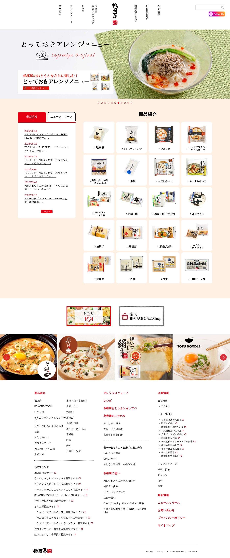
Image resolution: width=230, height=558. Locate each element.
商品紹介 (60, 16)
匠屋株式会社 (168, 423)
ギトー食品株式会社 (171, 449)
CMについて (110, 458)
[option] (29, 357)
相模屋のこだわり (135, 16)
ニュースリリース (169, 502)
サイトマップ (166, 525)
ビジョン (163, 475)
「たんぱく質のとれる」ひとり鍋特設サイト (58, 512)
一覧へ (47, 211)
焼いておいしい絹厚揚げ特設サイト (53, 534)
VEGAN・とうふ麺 (44, 448)
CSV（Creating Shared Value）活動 (124, 503)
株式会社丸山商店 (170, 456)
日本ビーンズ (73, 451)
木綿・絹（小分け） (77, 400)
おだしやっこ (41, 437)
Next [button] (223, 357)
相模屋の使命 (111, 486)
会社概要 (163, 400)
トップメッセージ (167, 464)
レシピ (83, 16)
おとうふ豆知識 (112, 453)
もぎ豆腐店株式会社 (171, 419)
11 (131, 103)
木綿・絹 (39, 454)
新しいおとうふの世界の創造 (119, 480)
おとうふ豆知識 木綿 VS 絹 (119, 464)
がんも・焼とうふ (76, 428)
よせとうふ (72, 406)
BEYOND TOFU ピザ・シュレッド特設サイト (59, 495)
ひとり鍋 (39, 412)
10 (128, 103)
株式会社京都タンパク (172, 427)
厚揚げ (70, 417)
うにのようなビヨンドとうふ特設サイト (56, 478)
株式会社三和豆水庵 (171, 430)
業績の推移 (164, 469)
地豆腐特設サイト (44, 472)
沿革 (160, 486)
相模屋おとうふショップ (94, 16)
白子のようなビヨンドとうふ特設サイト (56, 484)
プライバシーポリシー (172, 518)
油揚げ (70, 412)
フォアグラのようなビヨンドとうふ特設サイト (59, 489)
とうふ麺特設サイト (45, 506)
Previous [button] (6, 357)
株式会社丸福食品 (170, 445)
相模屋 (115, 16)
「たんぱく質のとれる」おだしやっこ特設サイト (61, 517)
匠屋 (68, 440)
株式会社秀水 (168, 452)
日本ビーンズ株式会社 (172, 434)
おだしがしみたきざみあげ (48, 426)
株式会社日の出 (169, 438)
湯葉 (36, 431)
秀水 (68, 445)
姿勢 (160, 480)
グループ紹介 (165, 414)
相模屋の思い (147, 16)
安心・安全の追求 (113, 429)
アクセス (165, 406)
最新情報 (163, 495)
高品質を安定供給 (113, 434)
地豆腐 (38, 400)
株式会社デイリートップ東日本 (177, 441)
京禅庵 (70, 434)
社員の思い (110, 497)
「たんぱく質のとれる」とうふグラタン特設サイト (62, 523)
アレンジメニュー (71, 16)
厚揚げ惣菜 (72, 423)
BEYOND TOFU (43, 406)
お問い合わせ (166, 510)
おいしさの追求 (112, 423)
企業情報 (158, 16)
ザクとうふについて (114, 492)
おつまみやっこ (42, 443)
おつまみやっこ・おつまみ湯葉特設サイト (57, 529)
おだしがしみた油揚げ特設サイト (52, 500)
